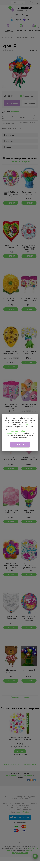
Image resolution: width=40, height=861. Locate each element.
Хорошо (20, 445)
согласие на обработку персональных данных (17, 432)
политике (25, 425)
